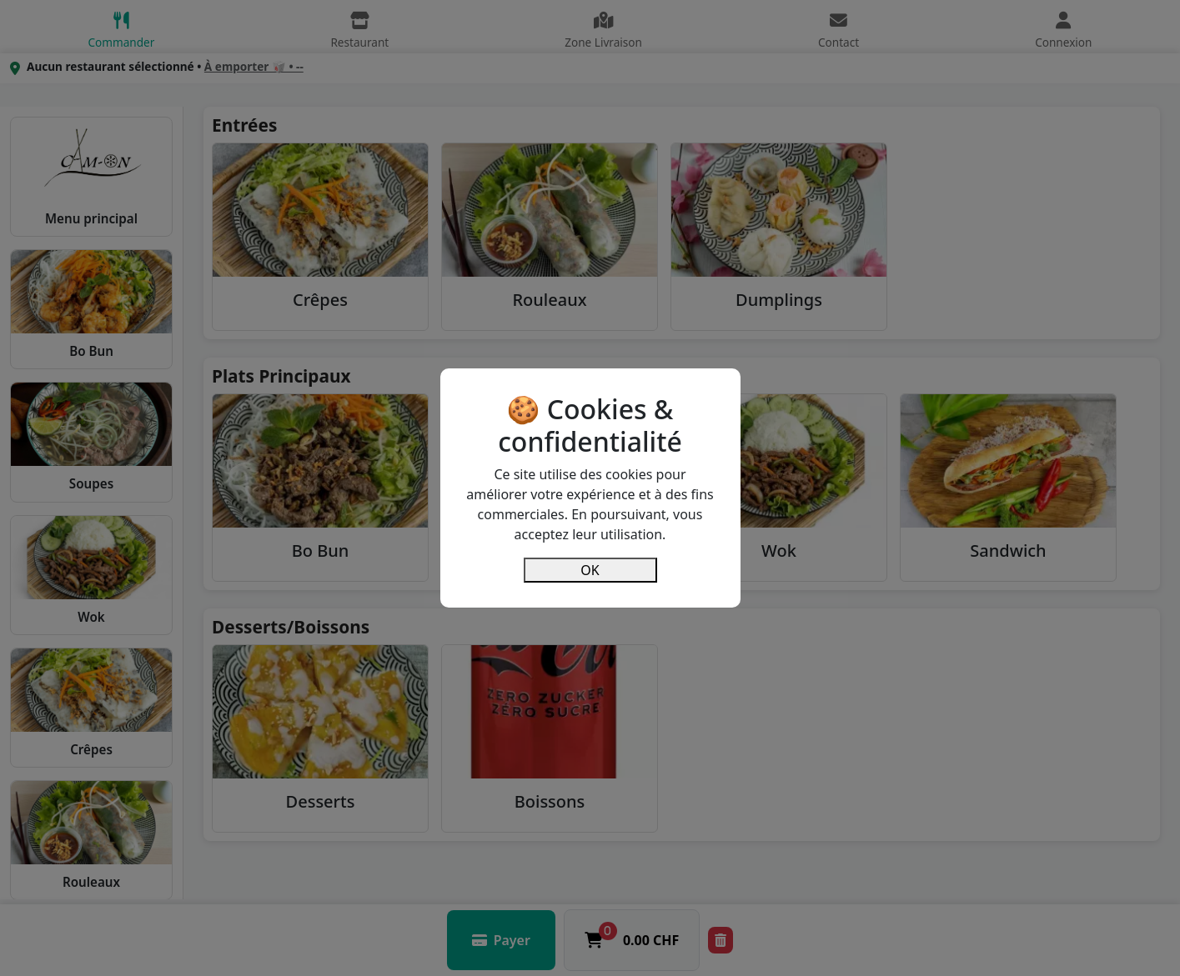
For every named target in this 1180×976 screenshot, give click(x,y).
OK (589, 570)
